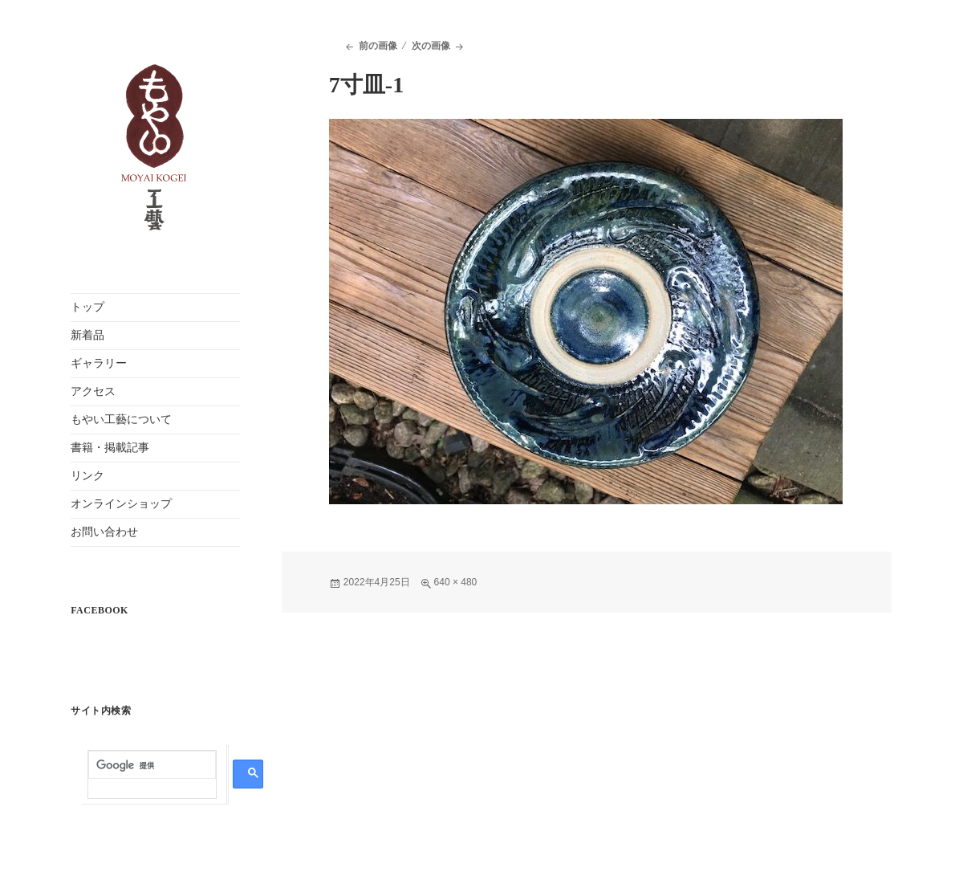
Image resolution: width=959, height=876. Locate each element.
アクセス (93, 391)
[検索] (152, 766)
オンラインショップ (121, 504)
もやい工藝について (121, 420)
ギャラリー (99, 363)
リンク (87, 476)
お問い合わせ (104, 532)
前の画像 (378, 45)
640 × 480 (455, 582)
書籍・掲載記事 (110, 448)
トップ (87, 307)
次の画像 (431, 45)
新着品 (87, 335)
